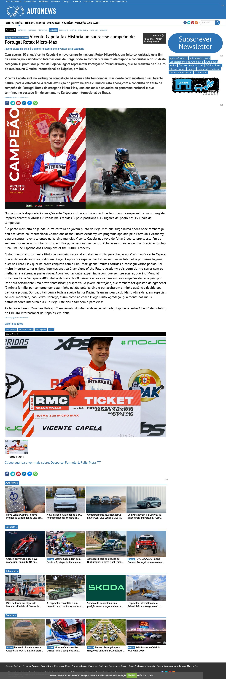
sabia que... (83, 29)
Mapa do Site (192, 666)
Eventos (10, 22)
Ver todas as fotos (26, 329)
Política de (145, 675)
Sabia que (11, 571)
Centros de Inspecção (181, 72)
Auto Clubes (93, 22)
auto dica (94, 29)
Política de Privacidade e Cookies (113, 666)
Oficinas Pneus (214, 65)
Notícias (19, 22)
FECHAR (131, 675)
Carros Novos (53, 22)
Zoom (51, 329)
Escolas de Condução (208, 68)
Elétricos (30, 22)
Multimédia (67, 22)
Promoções (80, 22)
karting (73, 29)
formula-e (63, 29)
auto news (22, 29)
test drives (42, 29)
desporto (53, 29)
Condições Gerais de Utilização (142, 666)
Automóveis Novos (199, 58)
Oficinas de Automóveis (191, 65)
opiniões (103, 29)
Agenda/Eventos (178, 58)
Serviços (40, 22)
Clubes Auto (200, 72)
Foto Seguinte (40, 329)
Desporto (11, 526)
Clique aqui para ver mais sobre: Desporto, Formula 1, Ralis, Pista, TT (53, 462)
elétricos (32, 29)
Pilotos (191, 68)
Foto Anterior (11, 329)
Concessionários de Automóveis (186, 61)
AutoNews (11, 482)
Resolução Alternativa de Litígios (171, 666)
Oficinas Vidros (178, 68)
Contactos (92, 666)
